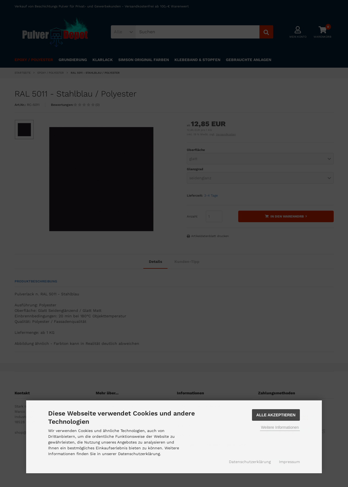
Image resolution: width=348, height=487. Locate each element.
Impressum (289, 462)
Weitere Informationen (280, 427)
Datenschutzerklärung (250, 462)
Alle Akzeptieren (276, 415)
